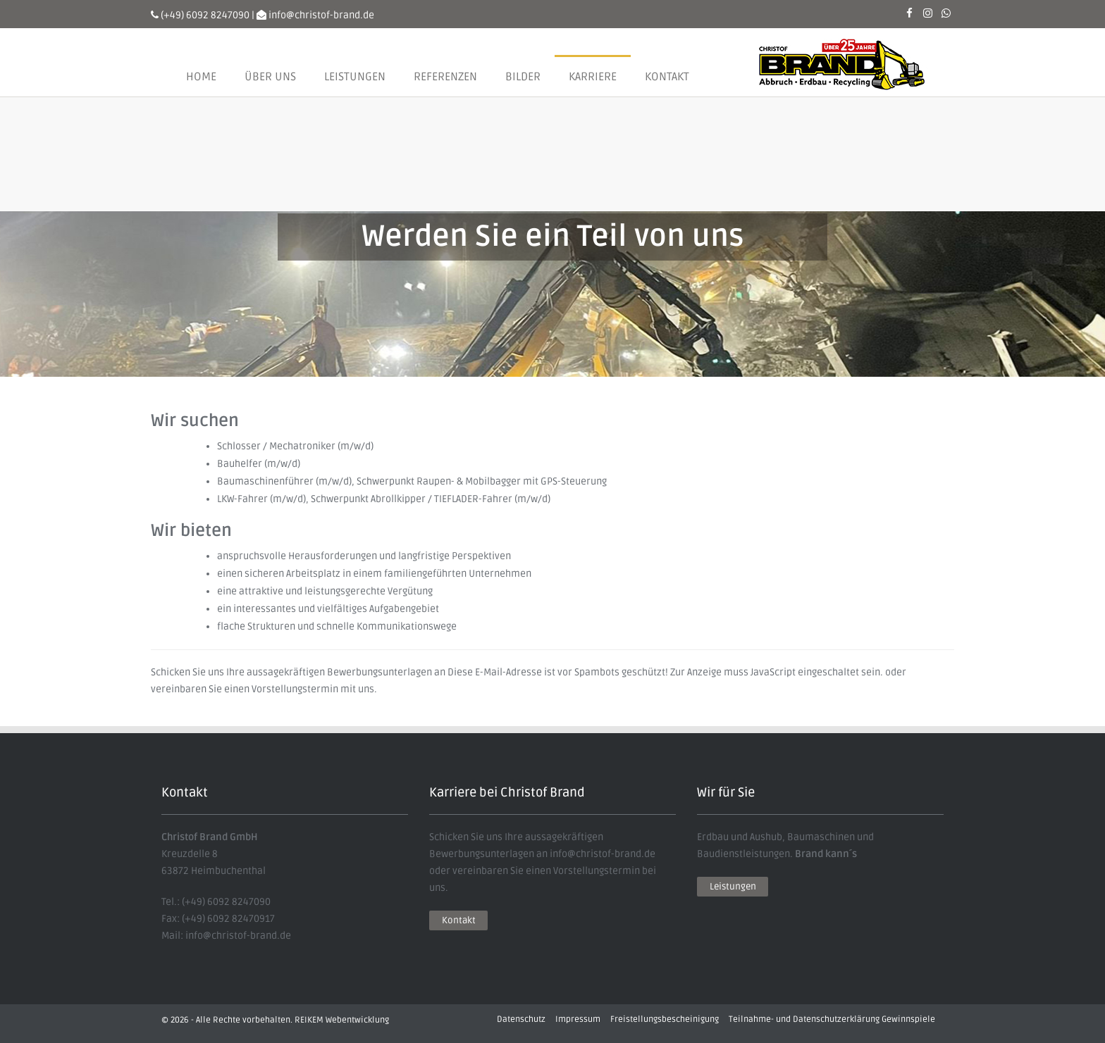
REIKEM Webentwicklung (342, 1020)
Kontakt (667, 77)
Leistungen (354, 77)
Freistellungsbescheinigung (664, 1019)
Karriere (593, 77)
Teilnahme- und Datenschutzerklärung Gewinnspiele (832, 1019)
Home (201, 77)
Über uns (270, 77)
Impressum (577, 1019)
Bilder (523, 77)
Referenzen (445, 77)
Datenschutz (521, 1019)
